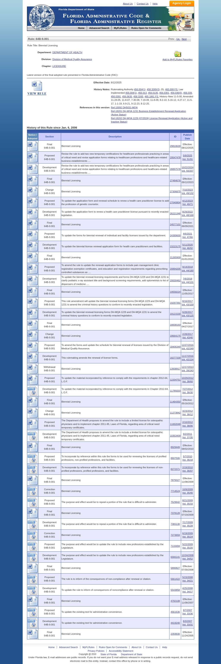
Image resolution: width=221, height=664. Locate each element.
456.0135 (153, 93)
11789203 (175, 390)
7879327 (175, 480)
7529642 (175, 502)
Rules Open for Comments (113, 647)
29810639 (175, 146)
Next (184, 39)
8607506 (175, 458)
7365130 (175, 524)
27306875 (175, 191)
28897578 (175, 169)
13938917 (175, 368)
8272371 (175, 469)
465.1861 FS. (152, 96)
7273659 (175, 535)
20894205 (175, 268)
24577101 (175, 224)
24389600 (175, 235)
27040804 (175, 202)
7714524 (175, 491)
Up (178, 39)
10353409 (175, 435)
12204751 (175, 379)
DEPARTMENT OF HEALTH (67, 52)
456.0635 (127, 96)
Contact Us (142, 3)
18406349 (175, 346)
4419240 (175, 623)
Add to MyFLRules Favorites (178, 58)
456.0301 (164, 93)
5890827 (175, 568)
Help (155, 3)
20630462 (175, 280)
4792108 (175, 601)
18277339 (175, 357)
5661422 (175, 579)
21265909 (175, 257)
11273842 (175, 412)
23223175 (175, 246)
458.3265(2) (153, 89)
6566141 (175, 557)
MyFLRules (88, 647)
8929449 (175, 447)
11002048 (175, 424)
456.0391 (116, 96)
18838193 (175, 324)
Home (41, 17)
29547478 (175, 157)
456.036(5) (176, 93)
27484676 (175, 180)
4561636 (175, 612)
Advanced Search (68, 647)
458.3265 (138, 96)
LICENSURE (59, 66)
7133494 (175, 546)
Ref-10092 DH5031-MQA (124, 107)
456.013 (142, 93)
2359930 (175, 634)
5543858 (175, 590)
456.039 (187, 93)
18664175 (175, 335)
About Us (128, 3)
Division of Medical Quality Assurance (72, 59)
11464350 (175, 401)
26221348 (175, 213)
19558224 (175, 292)
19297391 (175, 303)
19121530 (175, 314)
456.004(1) (139, 89)
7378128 (175, 513)
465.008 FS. (171, 89)
